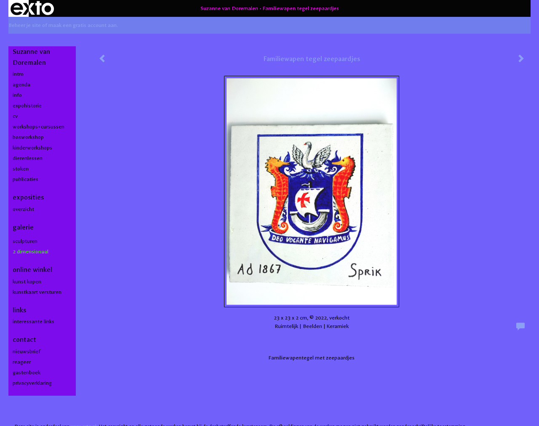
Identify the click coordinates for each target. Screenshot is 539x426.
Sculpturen (25, 241)
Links (19, 310)
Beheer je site (24, 25)
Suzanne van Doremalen (229, 8)
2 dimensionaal (30, 252)
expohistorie (27, 106)
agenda (21, 85)
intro (18, 74)
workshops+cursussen (38, 127)
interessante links (33, 322)
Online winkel (32, 270)
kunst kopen (27, 282)
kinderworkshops (32, 148)
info (17, 95)
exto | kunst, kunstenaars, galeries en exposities (32, 8)
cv (15, 116)
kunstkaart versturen (37, 292)
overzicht (23, 209)
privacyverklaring (32, 383)
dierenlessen (28, 158)
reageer (22, 362)
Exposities (28, 197)
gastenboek (26, 372)
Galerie (23, 227)
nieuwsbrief (26, 351)
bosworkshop (28, 137)
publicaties (25, 179)
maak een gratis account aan (82, 25)
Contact (24, 339)
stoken (21, 169)
